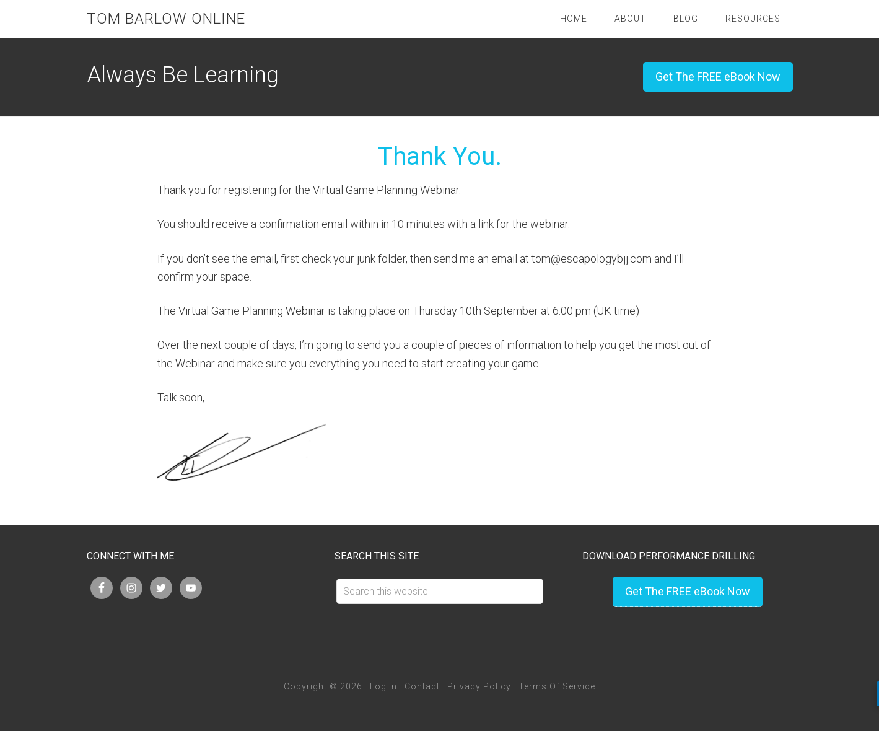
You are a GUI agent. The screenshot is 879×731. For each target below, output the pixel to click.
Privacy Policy (479, 686)
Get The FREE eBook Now (718, 76)
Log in (383, 686)
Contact (422, 686)
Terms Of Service (556, 686)
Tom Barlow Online (166, 18)
